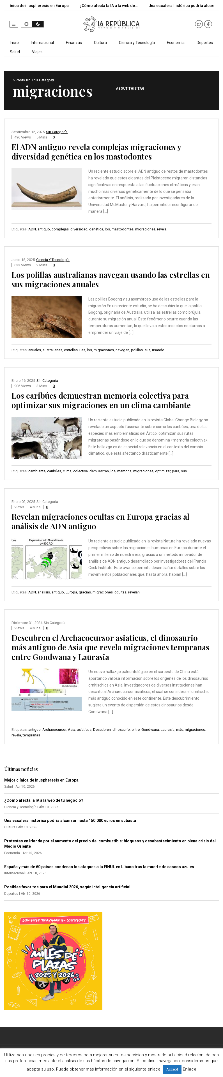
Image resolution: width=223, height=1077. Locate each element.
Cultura (100, 42)
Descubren (102, 729)
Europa (71, 592)
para (175, 471)
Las (82, 350)
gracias (85, 592)
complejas (60, 229)
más (179, 729)
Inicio (14, 42)
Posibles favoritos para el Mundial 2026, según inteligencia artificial (67, 887)
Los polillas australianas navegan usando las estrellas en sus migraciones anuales (111, 279)
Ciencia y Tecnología (137, 42)
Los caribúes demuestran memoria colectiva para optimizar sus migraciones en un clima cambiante (101, 400)
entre (136, 729)
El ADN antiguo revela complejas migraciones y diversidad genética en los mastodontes (96, 151)
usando (158, 350)
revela (162, 229)
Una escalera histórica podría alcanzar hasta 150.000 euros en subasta (70, 820)
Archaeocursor (54, 729)
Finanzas (74, 42)
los (107, 229)
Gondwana (150, 729)
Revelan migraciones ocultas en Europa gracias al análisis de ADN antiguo (100, 521)
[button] (14, 24)
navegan (122, 350)
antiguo (44, 229)
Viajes (37, 52)
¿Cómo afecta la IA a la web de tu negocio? (43, 800)
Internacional (42, 42)
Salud (15, 52)
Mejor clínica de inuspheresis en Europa (41, 780)
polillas (137, 350)
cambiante (36, 471)
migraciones (145, 229)
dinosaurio (121, 729)
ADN (32, 229)
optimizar (162, 471)
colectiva (80, 471)
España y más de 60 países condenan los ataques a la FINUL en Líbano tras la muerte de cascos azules (99, 867)
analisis (44, 592)
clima (67, 471)
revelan (134, 592)
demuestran (99, 471)
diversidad (79, 229)
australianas (52, 350)
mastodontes (123, 229)
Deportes (205, 42)
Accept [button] (172, 1069)
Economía (176, 42)
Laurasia (167, 729)
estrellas (71, 350)
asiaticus (84, 729)
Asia (71, 729)
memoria (124, 471)
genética (96, 229)
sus (147, 350)
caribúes (54, 471)
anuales (34, 350)
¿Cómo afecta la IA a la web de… (114, 5)
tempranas (31, 735)
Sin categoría (57, 132)
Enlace (189, 1069)
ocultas (120, 592)
